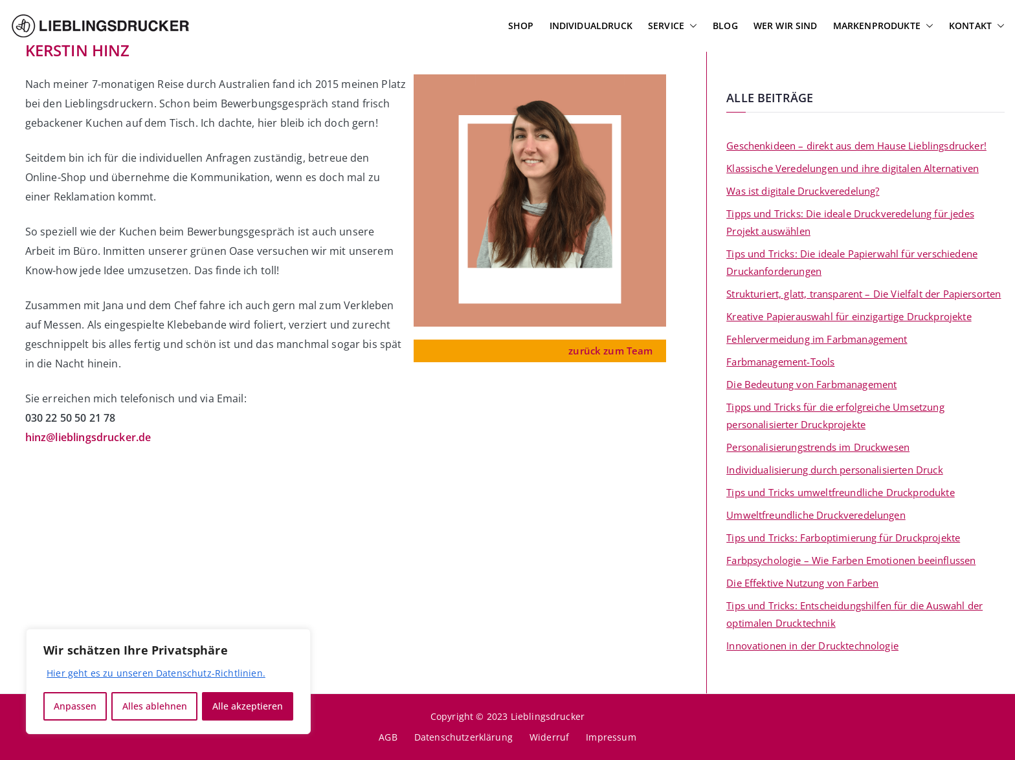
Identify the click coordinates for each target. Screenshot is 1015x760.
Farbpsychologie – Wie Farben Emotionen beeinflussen (851, 560)
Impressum (611, 737)
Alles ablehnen (154, 706)
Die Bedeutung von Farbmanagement (811, 384)
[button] (690, 25)
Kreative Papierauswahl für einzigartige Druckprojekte (848, 316)
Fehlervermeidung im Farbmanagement (816, 338)
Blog (725, 25)
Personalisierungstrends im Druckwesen (817, 446)
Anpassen (75, 706)
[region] (168, 681)
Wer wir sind (785, 25)
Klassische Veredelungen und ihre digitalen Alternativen (852, 168)
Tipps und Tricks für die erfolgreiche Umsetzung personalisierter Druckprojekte (835, 415)
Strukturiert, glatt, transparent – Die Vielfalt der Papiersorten (863, 293)
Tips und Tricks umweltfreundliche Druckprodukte (840, 492)
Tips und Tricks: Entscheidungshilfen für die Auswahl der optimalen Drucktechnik (854, 614)
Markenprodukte (883, 25)
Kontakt (977, 25)
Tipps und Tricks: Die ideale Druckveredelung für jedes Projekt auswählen (850, 222)
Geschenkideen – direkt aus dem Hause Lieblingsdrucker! (856, 145)
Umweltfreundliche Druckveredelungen (816, 514)
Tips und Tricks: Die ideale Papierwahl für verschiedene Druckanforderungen (851, 262)
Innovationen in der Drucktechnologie (812, 645)
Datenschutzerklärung (463, 737)
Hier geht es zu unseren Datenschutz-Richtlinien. (156, 674)
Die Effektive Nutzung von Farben (802, 582)
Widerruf (549, 737)
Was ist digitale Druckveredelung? (802, 190)
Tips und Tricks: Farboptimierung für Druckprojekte (843, 537)
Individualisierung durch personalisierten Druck (834, 469)
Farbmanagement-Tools (780, 361)
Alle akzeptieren (247, 706)
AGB (388, 737)
